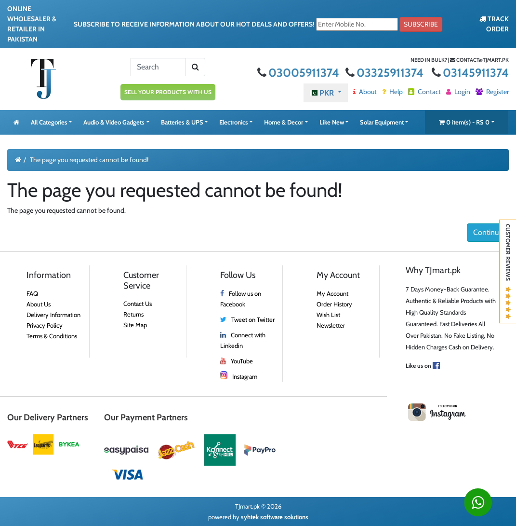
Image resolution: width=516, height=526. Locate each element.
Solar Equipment (382, 122)
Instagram (244, 376)
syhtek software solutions (274, 517)
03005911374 (299, 73)
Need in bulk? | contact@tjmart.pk (459, 59)
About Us (38, 304)
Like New (331, 122)
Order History (334, 304)
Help (392, 91)
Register (492, 91)
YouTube (242, 361)
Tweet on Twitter (253, 319)
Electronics (233, 122)
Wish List (328, 314)
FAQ (32, 293)
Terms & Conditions (51, 336)
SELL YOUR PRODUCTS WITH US (168, 92)
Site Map (135, 325)
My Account (332, 293)
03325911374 (385, 73)
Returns (133, 314)
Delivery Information (53, 314)
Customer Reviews (508, 271)
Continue (488, 232)
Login (458, 91)
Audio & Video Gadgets (114, 122)
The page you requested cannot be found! (89, 159)
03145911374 (470, 73)
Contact (424, 91)
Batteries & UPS (182, 122)
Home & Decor (283, 122)
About (365, 91)
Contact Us (137, 303)
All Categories (49, 122)
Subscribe (421, 24)
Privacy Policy (44, 325)
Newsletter (331, 325)
